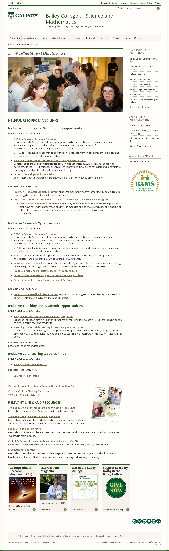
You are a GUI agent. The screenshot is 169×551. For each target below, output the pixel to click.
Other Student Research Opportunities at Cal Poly (43, 279)
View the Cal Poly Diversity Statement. (29, 391)
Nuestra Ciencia (23, 255)
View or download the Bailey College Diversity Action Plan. (42, 385)
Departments (30, 38)
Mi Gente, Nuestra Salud (28, 263)
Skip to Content (15, 3)
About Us (15, 38)
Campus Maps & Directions (42, 536)
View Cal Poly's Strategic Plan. (24, 394)
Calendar (76, 536)
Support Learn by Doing (113, 509)
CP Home (13, 536)
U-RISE (17, 152)
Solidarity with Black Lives (141, 94)
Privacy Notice (15, 542)
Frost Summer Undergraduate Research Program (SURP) (46, 270)
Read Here (13, 509)
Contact (121, 8)
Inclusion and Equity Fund (141, 74)
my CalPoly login (15, 8)
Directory (139, 38)
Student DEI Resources (140, 79)
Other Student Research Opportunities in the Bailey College (48, 275)
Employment (87, 536)
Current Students (109, 3)
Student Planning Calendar (141, 146)
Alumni (158, 3)
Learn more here (79, 509)
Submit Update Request (140, 161)
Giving (117, 38)
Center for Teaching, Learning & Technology (144, 132)
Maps (129, 8)
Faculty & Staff (146, 3)
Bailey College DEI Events (141, 84)
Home (11, 44)
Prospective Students (128, 3)
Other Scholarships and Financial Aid (35, 174)
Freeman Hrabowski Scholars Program (36, 191)
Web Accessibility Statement (36, 542)
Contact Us (117, 536)
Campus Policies (103, 536)
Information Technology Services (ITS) (144, 139)
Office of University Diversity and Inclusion (144, 100)
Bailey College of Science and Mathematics (79, 19)
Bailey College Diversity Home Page (143, 60)
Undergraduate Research (55, 38)
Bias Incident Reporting (140, 107)
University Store (63, 536)
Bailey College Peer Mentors (142, 89)
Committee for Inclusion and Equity (142, 68)
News (127, 38)
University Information (140, 125)
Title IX (54, 542)
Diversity (105, 38)
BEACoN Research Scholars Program (35, 138)
